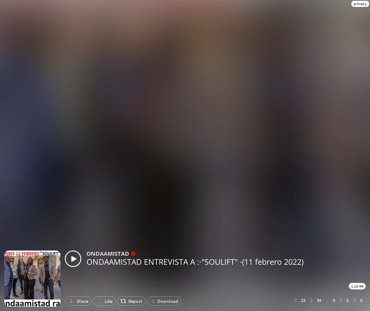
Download (164, 301)
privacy (360, 3)
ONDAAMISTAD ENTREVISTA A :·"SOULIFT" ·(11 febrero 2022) (194, 262)
